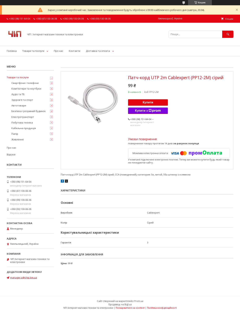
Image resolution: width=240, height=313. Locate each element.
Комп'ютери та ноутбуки (26, 88)
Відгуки (11, 154)
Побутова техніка (22, 122)
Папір (14, 133)
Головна (12, 51)
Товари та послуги (33, 51)
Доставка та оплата (98, 51)
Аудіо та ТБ (18, 94)
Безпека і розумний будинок (28, 111)
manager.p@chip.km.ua (23, 277)
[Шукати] (227, 34)
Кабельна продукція (23, 128)
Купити (148, 102)
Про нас (58, 51)
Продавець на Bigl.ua (120, 304)
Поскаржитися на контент (130, 307)
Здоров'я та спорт (22, 100)
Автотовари (18, 105)
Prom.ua (138, 301)
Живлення (17, 139)
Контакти (74, 51)
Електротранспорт (22, 117)
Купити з (148, 110)
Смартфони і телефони (25, 83)
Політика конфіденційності (162, 307)
